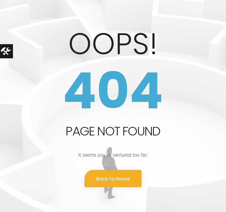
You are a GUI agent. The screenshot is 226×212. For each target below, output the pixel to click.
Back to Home (113, 178)
